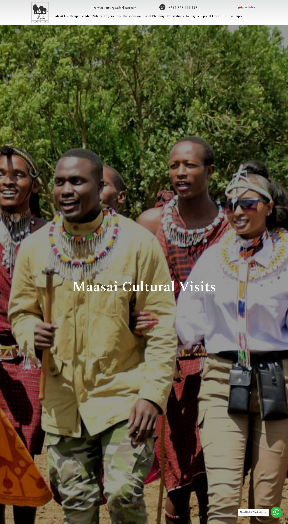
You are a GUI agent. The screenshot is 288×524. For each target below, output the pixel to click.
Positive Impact (233, 16)
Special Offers (210, 16)
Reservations (175, 16)
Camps (76, 16)
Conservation (132, 16)
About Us (61, 16)
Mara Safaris (93, 16)
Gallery (192, 16)
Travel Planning (154, 16)
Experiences (112, 16)
